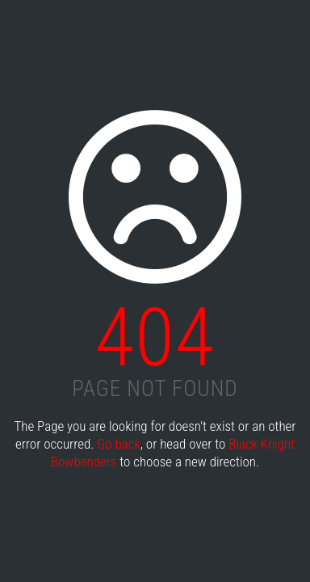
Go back (118, 444)
